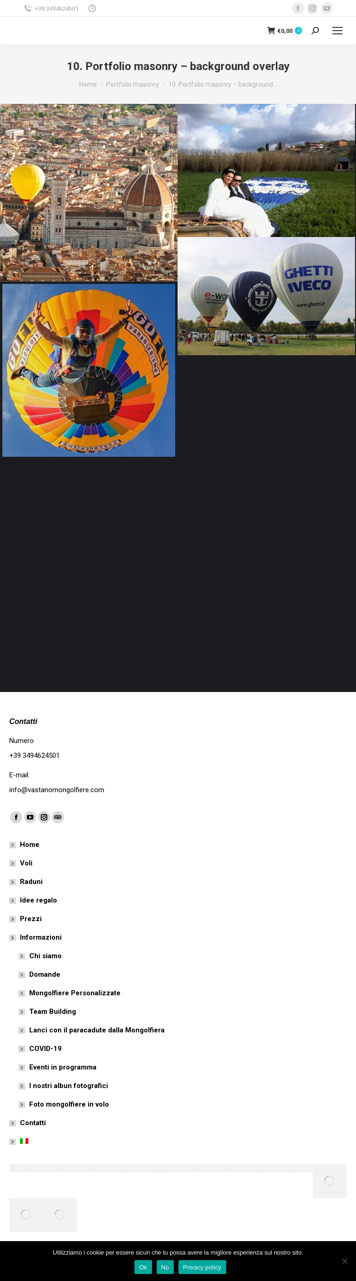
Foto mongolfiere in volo (69, 1104)
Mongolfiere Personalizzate (75, 993)
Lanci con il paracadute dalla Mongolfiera (97, 1030)
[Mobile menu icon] (337, 30)
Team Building (52, 1011)
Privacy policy (202, 1267)
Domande (44, 974)
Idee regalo (38, 900)
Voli (26, 863)
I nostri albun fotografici (68, 1086)
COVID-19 (45, 1048)
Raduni (31, 881)
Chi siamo (45, 956)
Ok (143, 1267)
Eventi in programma (62, 1067)
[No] (344, 1261)
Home (29, 844)
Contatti (33, 1123)
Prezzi (31, 919)
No (165, 1267)
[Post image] (88, 192)
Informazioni (36, 937)
